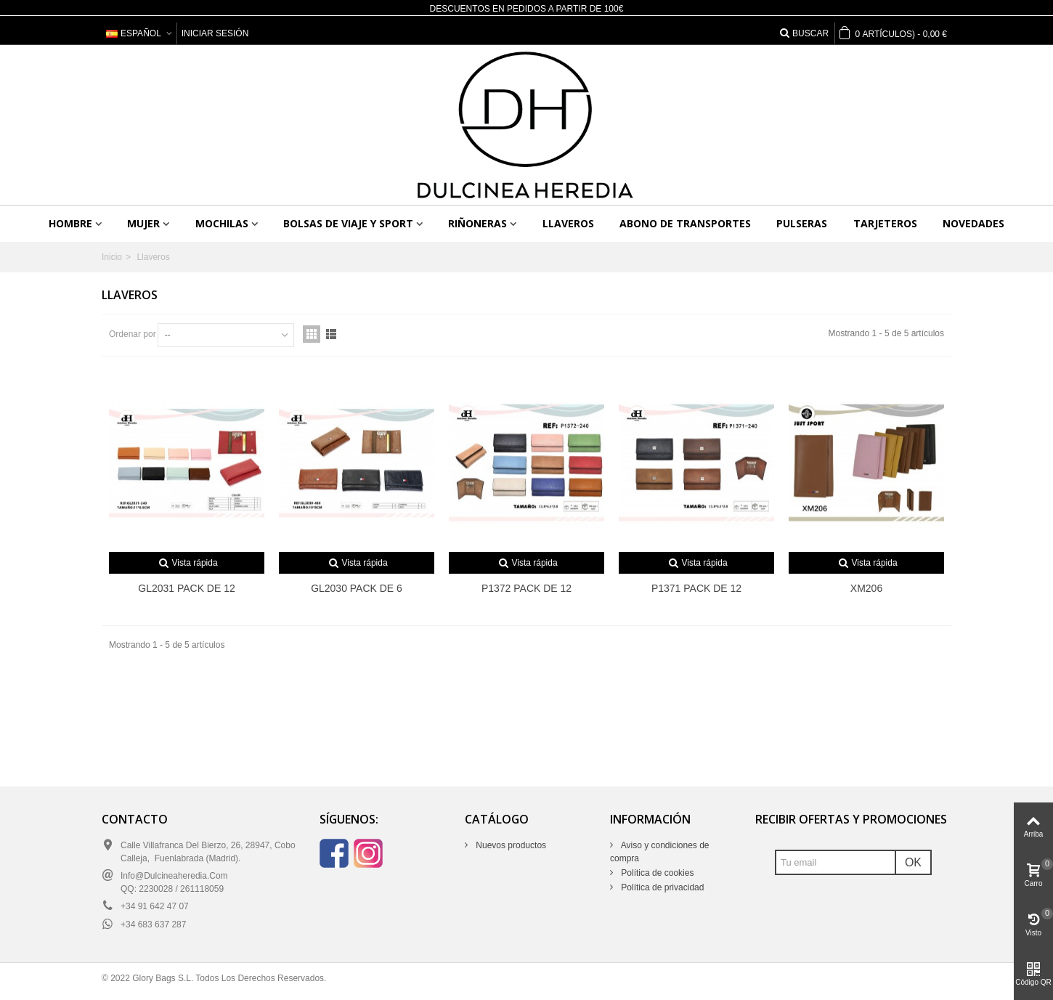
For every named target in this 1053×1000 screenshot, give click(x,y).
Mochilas (221, 223)
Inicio (112, 257)
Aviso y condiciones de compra (660, 851)
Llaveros (568, 223)
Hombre (70, 223)
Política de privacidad (661, 887)
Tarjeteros (885, 223)
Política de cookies (656, 873)
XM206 (866, 588)
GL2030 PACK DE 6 (356, 588)
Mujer (143, 223)
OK (913, 862)
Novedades (973, 223)
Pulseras (801, 223)
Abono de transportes (685, 223)
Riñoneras (477, 223)
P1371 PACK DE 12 (696, 588)
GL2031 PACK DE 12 (186, 588)
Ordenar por (132, 334)
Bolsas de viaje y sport (348, 223)
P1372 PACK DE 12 (526, 588)
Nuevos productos (509, 845)
